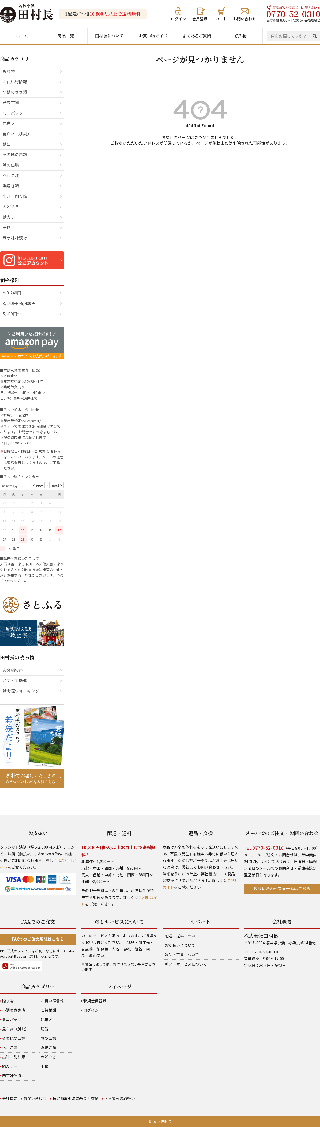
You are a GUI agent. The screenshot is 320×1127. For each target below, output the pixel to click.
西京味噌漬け (15, 238)
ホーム (22, 35)
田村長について (109, 35)
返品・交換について (182, 954)
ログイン (178, 18)
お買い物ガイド (153, 35)
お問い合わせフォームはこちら (281, 888)
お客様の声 (13, 670)
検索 (316, 36)
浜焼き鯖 (11, 185)
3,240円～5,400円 (19, 303)
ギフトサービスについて (186, 964)
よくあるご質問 (197, 35)
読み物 (241, 35)
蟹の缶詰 (11, 165)
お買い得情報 (15, 81)
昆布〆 (9, 123)
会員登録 (199, 18)
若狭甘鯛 (11, 102)
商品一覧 (66, 35)
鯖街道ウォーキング (21, 690)
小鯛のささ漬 (15, 92)
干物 (7, 227)
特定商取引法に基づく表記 (75, 1098)
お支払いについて (180, 945)
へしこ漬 (11, 175)
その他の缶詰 (15, 154)
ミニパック (13, 113)
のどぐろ (11, 206)
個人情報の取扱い (120, 1098)
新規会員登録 (94, 1000)
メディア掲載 (15, 680)
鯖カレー (11, 217)
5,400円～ (12, 313)
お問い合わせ (244, 18)
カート (221, 18)
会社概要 (9, 1098)
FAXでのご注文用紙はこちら (38, 939)
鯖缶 (7, 144)
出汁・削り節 (15, 196)
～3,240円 (12, 292)
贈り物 (9, 71)
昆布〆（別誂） (17, 133)
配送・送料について (182, 936)
